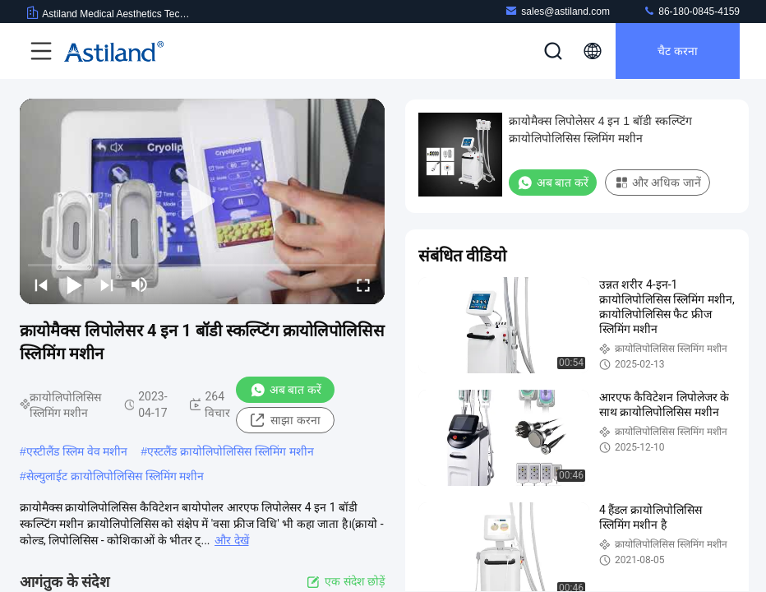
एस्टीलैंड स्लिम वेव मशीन (77, 451)
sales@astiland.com (557, 11)
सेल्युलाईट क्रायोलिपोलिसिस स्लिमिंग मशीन (115, 476)
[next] (106, 284)
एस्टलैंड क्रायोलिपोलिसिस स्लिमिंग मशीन (230, 451)
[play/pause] (74, 284)
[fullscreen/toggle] (363, 284)
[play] (202, 201)
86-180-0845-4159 (691, 11)
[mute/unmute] (139, 284)
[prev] (41, 284)
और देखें (231, 540)
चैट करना (678, 51)
